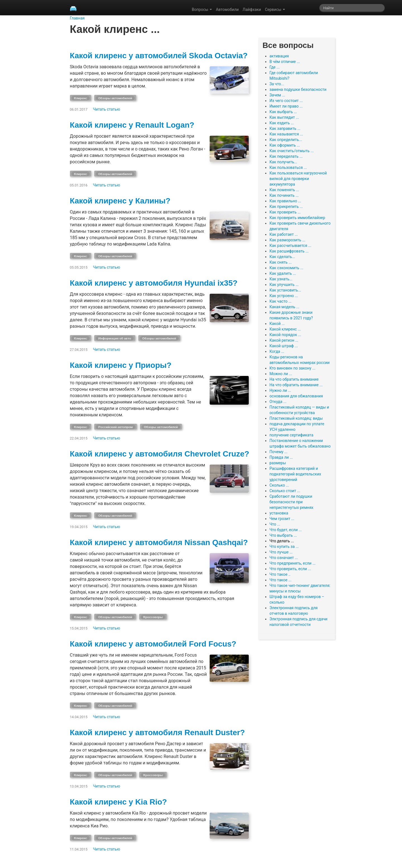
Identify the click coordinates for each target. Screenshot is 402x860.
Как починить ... (283, 195)
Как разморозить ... (287, 240)
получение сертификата (291, 435)
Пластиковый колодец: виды (296, 418)
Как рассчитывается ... (290, 245)
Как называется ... (286, 134)
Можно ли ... (280, 373)
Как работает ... (283, 234)
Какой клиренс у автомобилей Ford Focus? (153, 644)
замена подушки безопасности (297, 89)
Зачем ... (277, 95)
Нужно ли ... (280, 390)
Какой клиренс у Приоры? (120, 365)
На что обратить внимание (294, 379)
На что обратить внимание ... (295, 385)
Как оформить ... (284, 145)
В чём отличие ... (284, 61)
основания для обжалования (296, 396)
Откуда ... (277, 401)
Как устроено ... (283, 295)
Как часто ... (280, 301)
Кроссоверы (152, 617)
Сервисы (275, 9)
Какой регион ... (283, 340)
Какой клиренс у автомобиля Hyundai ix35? (154, 283)
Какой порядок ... (285, 334)
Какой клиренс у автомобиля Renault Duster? (157, 732)
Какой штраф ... (283, 346)
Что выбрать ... (283, 535)
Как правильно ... (285, 201)
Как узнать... (280, 279)
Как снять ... (280, 262)
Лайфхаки (252, 9)
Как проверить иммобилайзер (297, 217)
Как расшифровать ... (288, 251)
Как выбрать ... (283, 112)
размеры (277, 463)
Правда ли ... (281, 457)
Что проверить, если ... (290, 569)
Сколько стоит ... (284, 491)
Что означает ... (283, 557)
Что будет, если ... (285, 530)
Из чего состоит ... (286, 100)
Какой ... (277, 323)
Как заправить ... (284, 128)
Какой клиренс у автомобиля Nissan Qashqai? (159, 542)
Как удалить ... (282, 273)
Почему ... (278, 452)
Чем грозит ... (281, 518)
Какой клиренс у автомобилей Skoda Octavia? (159, 55)
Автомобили (227, 9)
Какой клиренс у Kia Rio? (118, 802)
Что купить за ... (284, 546)
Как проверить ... (285, 212)
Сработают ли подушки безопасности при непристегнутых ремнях (291, 502)
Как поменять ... (284, 190)
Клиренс (80, 98)
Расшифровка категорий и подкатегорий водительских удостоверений (295, 474)
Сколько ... (279, 485)
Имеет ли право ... (286, 106)
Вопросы (202, 9)
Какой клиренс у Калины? (120, 200)
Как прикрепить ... (286, 206)
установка (278, 513)
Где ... (274, 67)
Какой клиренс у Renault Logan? (132, 125)
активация (279, 56)
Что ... (274, 524)
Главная (77, 18)
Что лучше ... (281, 552)
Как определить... (285, 139)
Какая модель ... (284, 307)
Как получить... (283, 162)
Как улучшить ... (284, 284)
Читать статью (106, 109)
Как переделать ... (286, 156)
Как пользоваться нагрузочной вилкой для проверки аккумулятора (298, 178)
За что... (276, 84)
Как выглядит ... (284, 117)
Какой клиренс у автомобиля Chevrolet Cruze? (159, 454)
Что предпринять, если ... (292, 563)
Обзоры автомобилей (115, 98)
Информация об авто (114, 338)
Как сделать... (282, 256)
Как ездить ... (281, 123)
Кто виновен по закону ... (292, 368)
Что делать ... (281, 541)
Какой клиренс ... (285, 329)
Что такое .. (279, 574)
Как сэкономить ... (286, 268)
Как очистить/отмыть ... (291, 151)
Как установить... (285, 290)
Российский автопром (115, 427)
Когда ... (276, 351)
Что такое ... (280, 580)
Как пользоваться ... (288, 167)
